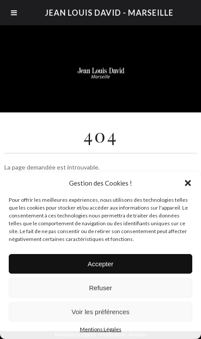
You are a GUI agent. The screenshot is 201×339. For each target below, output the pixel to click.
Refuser (100, 288)
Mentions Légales (100, 329)
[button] (188, 183)
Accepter (100, 264)
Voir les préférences (101, 311)
